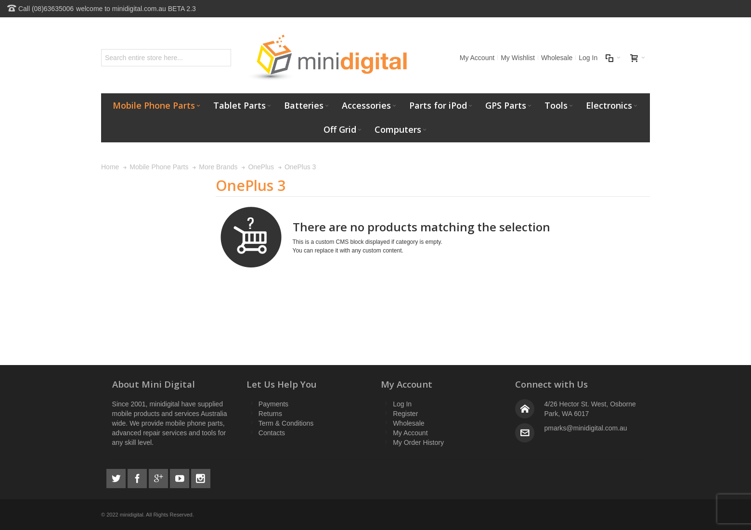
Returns (270, 413)
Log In (588, 58)
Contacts (272, 433)
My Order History (418, 442)
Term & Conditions (286, 423)
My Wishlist (518, 58)
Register (405, 413)
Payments (273, 404)
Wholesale (556, 58)
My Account (477, 58)
